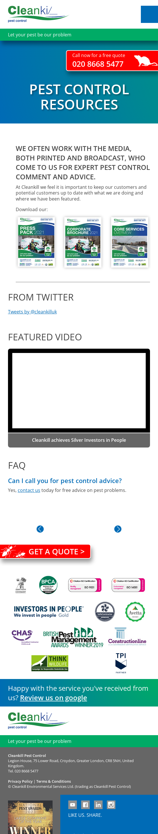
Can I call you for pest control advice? (65, 480)
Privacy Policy (20, 781)
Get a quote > (57, 551)
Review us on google (53, 697)
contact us (29, 490)
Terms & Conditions (53, 781)
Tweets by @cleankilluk (32, 312)
